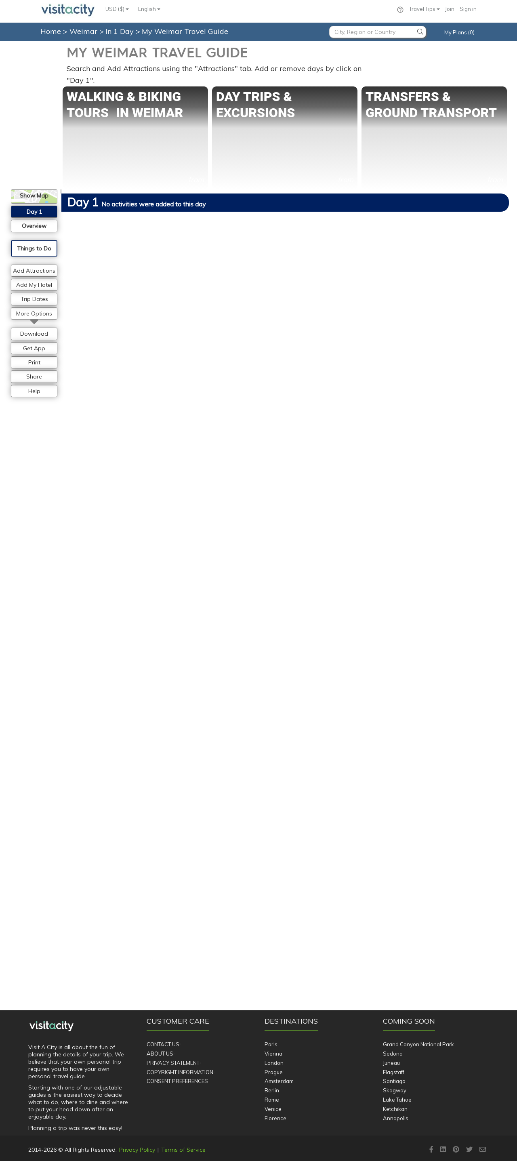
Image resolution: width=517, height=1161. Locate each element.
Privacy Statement (173, 1063)
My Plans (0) (459, 32)
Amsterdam (279, 1081)
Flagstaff (393, 1072)
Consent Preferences (177, 1081)
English (149, 9)
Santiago (394, 1081)
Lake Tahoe (397, 1099)
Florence (275, 1118)
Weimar (84, 31)
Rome (272, 1099)
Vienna (273, 1053)
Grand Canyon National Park (418, 1044)
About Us (160, 1053)
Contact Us (163, 1044)
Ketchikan (395, 1109)
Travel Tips (424, 9)
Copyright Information (180, 1072)
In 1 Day (120, 31)
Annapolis (395, 1118)
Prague (274, 1072)
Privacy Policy (137, 1149)
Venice (273, 1109)
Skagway (394, 1090)
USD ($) (117, 9)
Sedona (393, 1053)
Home (50, 31)
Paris (271, 1044)
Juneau (391, 1063)
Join (449, 9)
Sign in (468, 9)
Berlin (272, 1090)
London (274, 1063)
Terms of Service (183, 1149)
